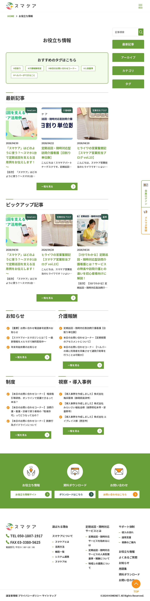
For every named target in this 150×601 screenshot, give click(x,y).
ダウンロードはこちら (71, 495)
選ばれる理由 (60, 527)
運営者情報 (12, 596)
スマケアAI (61, 562)
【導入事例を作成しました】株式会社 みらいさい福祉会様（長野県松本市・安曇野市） (85, 408)
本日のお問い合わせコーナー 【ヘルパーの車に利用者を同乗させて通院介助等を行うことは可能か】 (85, 352)
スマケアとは (62, 542)
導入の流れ (127, 533)
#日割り (17, 68)
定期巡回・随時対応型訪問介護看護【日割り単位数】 (85, 331)
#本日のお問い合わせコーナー (67, 68)
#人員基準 (18, 76)
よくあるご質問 (128, 558)
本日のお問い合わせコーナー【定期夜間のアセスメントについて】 (85, 340)
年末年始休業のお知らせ (24, 348)
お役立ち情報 (127, 552)
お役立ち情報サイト (25, 495)
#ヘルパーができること (43, 76)
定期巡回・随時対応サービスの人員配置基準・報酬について (99, 555)
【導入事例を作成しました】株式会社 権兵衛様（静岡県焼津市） (85, 397)
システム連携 (62, 557)
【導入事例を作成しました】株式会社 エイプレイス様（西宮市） (85, 420)
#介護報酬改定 (36, 68)
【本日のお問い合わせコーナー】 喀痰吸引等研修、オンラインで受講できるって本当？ (32, 399)
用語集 (123, 569)
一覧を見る (47, 187)
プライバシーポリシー (34, 596)
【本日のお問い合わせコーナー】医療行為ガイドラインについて (32, 424)
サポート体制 (127, 527)
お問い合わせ (127, 581)
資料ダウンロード (129, 575)
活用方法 (59, 547)
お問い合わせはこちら (115, 495)
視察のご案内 (129, 543)
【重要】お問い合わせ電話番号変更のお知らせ (32, 331)
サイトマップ (58, 596)
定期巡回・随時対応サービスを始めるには (99, 542)
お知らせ (124, 564)
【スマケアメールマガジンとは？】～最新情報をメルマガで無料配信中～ (32, 340)
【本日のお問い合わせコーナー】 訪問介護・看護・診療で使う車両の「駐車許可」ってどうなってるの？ (32, 412)
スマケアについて (62, 537)
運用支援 (126, 538)
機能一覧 (59, 552)
